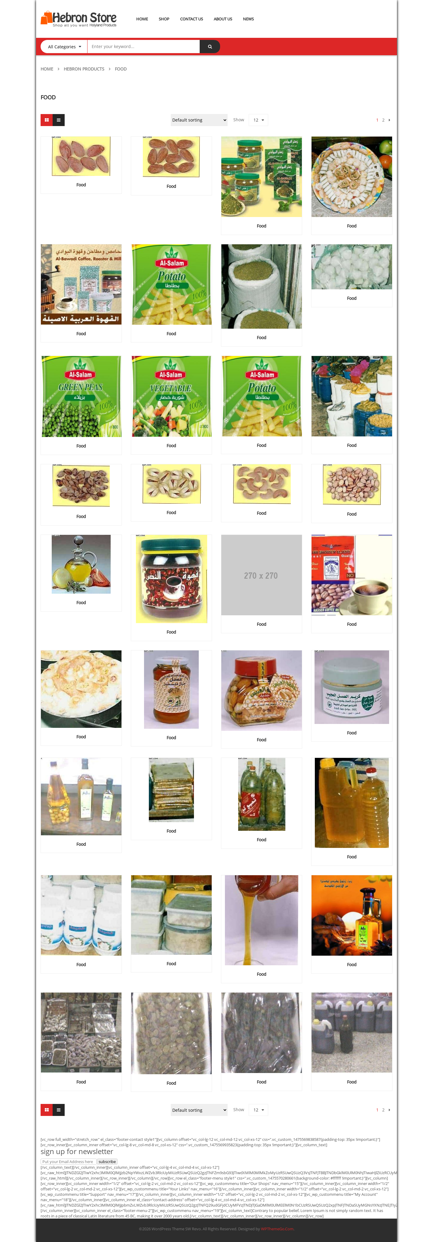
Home (47, 69)
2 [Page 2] (383, 120)
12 (255, 120)
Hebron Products (84, 69)
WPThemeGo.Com (277, 1228)
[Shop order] (199, 120)
